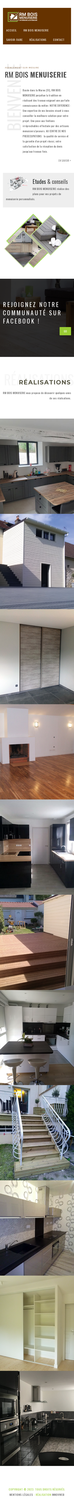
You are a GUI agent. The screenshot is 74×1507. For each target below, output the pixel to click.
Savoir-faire (14, 40)
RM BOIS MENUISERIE (36, 30)
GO (65, 331)
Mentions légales (21, 1494)
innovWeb (58, 1494)
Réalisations (37, 40)
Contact (59, 40)
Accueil (11, 30)
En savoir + (64, 160)
